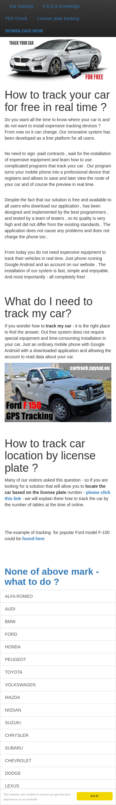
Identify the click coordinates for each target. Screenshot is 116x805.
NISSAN (13, 710)
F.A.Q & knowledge (61, 6)
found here (33, 538)
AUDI (10, 608)
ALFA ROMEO (19, 596)
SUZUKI (13, 722)
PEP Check (16, 18)
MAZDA (12, 697)
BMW (10, 621)
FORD (11, 634)
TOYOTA (13, 672)
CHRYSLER (16, 735)
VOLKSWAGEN (20, 684)
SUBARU (14, 747)
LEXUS (12, 785)
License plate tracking (58, 18)
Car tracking (21, 6)
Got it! (94, 796)
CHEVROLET (18, 760)
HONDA (13, 646)
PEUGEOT (15, 659)
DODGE (13, 773)
